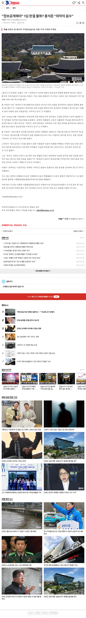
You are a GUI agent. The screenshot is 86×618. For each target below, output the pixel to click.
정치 (7, 8)
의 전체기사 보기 (70, 219)
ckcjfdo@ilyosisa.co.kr (18, 20)
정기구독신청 (53, 613)
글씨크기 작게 (77, 23)
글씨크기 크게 (83, 23)
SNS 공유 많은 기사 (9, 397)
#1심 (24, 225)
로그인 (30, 613)
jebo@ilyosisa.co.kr (45, 210)
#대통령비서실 (7, 225)
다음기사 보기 (78, 231)
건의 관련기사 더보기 (43, 271)
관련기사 (5, 238)
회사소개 (44, 613)
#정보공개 (18, 225)
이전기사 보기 (8, 231)
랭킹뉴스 (5, 305)
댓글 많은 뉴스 (7, 499)
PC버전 (37, 613)
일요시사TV (6, 370)
